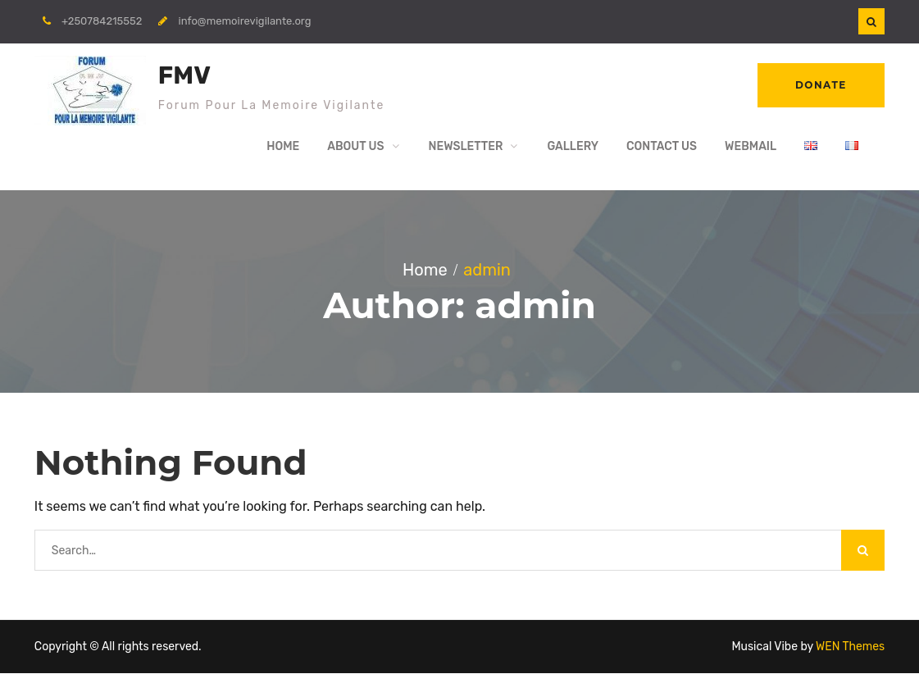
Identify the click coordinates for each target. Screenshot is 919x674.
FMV (184, 75)
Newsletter (466, 147)
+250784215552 (101, 21)
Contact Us (661, 147)
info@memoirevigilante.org (245, 21)
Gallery (572, 147)
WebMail (750, 147)
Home (282, 147)
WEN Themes (850, 647)
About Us (355, 147)
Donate (820, 86)
